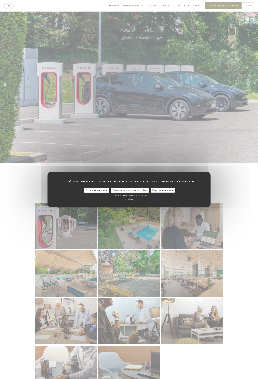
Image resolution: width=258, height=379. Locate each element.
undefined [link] (129, 199)
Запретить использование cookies (130, 190)
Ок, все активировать (96, 190)
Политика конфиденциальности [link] (130, 195)
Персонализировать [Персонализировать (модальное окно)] (162, 190)
